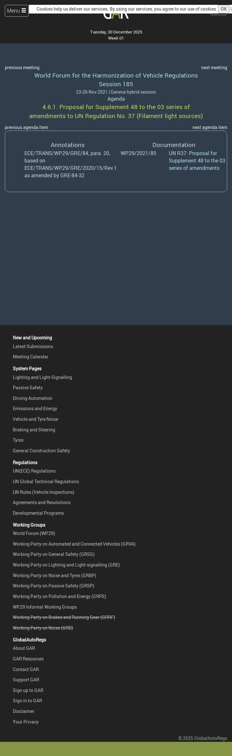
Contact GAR (26, 669)
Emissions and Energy (35, 408)
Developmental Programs (38, 513)
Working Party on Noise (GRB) (43, 628)
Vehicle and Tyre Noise (35, 419)
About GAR (24, 648)
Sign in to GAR (27, 700)
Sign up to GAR (28, 690)
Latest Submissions (33, 346)
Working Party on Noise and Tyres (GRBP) (54, 575)
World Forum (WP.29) (34, 533)
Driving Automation (32, 398)
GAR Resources (28, 659)
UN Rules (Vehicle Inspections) (43, 492)
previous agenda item (26, 127)
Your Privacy (26, 722)
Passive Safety (28, 387)
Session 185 (116, 84)
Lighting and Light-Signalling (42, 377)
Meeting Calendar (30, 357)
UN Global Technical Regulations (46, 481)
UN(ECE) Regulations (34, 471)
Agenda (116, 98)
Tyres (18, 440)
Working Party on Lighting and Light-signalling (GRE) (66, 565)
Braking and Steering (34, 430)
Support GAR (26, 680)
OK (224, 9)
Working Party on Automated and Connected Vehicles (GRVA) (74, 544)
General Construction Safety (41, 450)
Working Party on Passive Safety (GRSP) (53, 586)
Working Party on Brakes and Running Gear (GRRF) (64, 617)
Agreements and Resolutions (42, 502)
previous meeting (22, 67)
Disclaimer (23, 711)
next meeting (214, 67)
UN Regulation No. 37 (105, 116)
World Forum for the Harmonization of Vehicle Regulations (116, 75)
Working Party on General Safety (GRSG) (54, 554)
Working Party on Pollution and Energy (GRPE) (59, 596)
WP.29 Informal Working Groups (45, 607)
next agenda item (210, 127)
